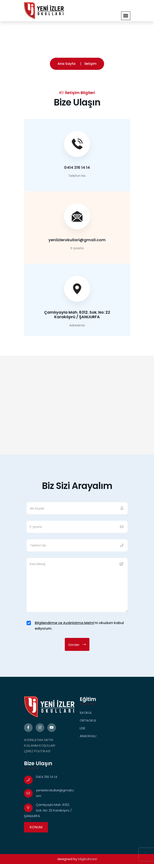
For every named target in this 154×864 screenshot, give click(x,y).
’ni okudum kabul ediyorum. (79, 625)
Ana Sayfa (66, 63)
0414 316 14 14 (77, 167)
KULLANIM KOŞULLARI (39, 745)
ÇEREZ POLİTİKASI (37, 751)
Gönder (77, 644)
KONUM (36, 827)
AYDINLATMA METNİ (38, 740)
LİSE (82, 728)
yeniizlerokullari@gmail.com (77, 240)
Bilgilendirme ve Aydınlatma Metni (64, 622)
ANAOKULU (88, 736)
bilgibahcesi (87, 859)
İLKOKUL (86, 712)
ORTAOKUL (88, 720)
